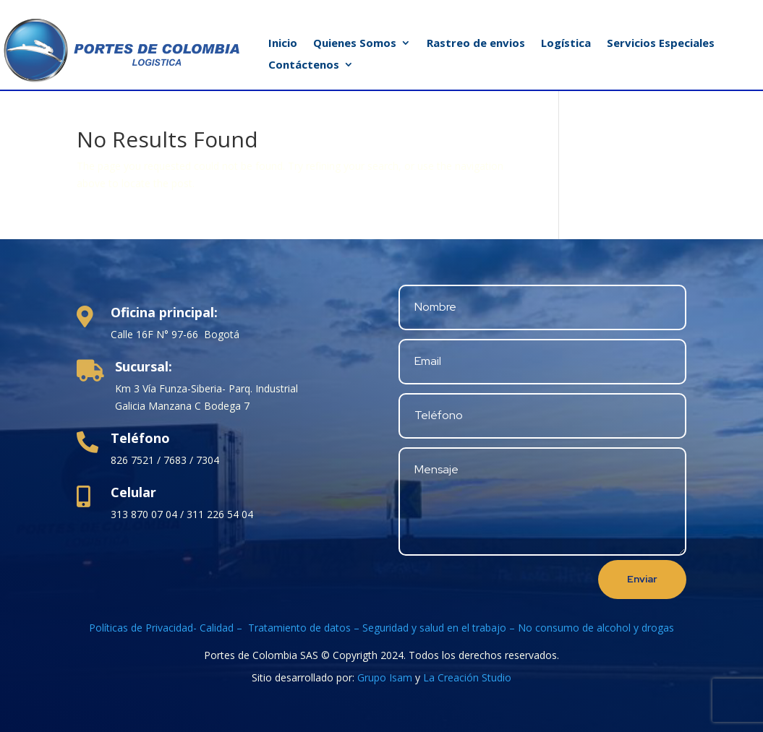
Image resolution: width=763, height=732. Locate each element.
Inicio (282, 44)
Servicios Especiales (661, 44)
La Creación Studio (467, 677)
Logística (566, 44)
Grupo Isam (384, 677)
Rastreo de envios (476, 44)
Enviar (642, 578)
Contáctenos (303, 65)
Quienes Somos (354, 44)
